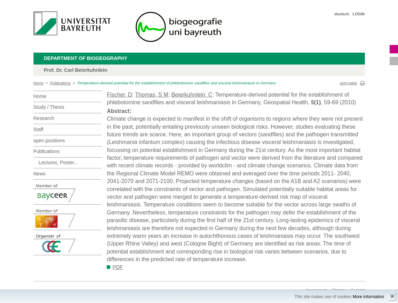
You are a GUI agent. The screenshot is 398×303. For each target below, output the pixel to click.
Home (38, 83)
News (39, 173)
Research (43, 118)
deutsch (341, 14)
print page (348, 83)
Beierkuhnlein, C (191, 95)
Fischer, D (119, 95)
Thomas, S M (151, 95)
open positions (49, 140)
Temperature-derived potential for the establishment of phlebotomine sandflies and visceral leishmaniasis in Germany (176, 83)
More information (368, 296)
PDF (118, 267)
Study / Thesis (48, 107)
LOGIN (359, 14)
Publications (60, 83)
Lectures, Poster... (58, 162)
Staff (38, 129)
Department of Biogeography (85, 58)
